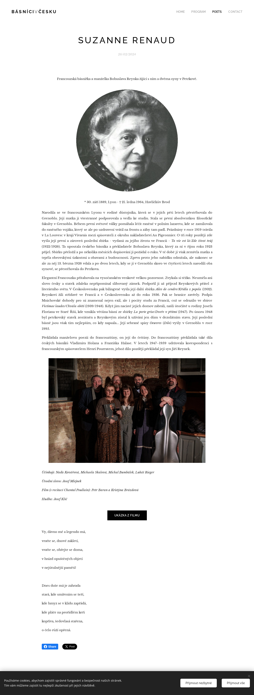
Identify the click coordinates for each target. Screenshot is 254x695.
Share (50, 646)
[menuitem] (186, 12)
